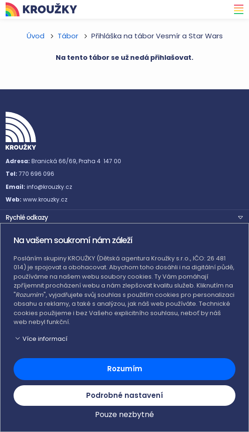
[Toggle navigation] (235, 9)
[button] (124, 217)
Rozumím (124, 369)
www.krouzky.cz (45, 199)
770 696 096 (36, 174)
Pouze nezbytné (124, 414)
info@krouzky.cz (49, 187)
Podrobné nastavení (124, 395)
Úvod (35, 36)
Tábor (68, 36)
